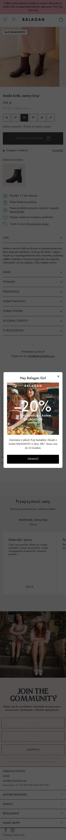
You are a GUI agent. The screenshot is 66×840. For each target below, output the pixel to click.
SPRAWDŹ (33, 459)
